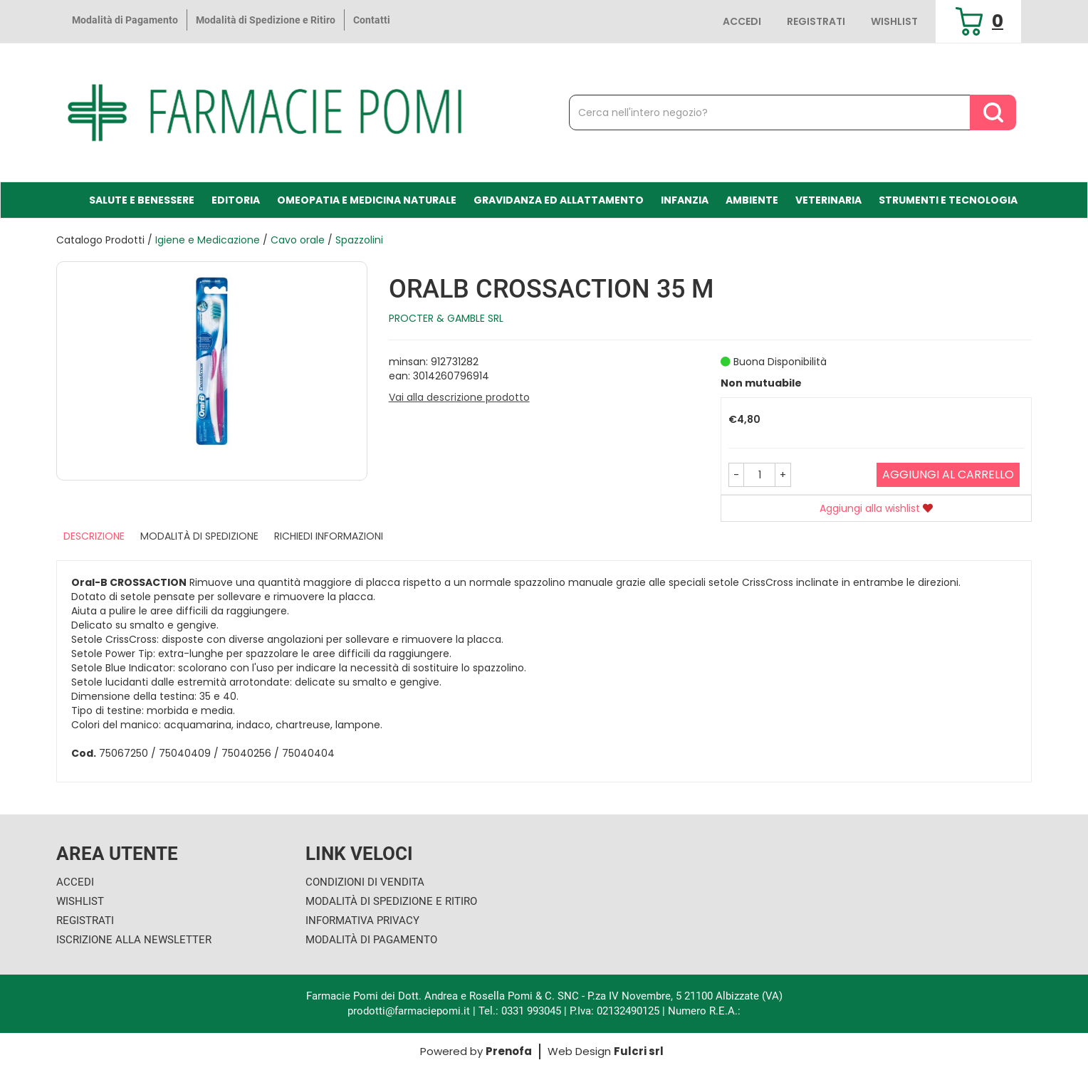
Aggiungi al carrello (948, 474)
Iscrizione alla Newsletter (133, 939)
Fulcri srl (639, 1051)
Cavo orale (298, 240)
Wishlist (894, 21)
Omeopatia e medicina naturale (366, 200)
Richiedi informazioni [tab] (328, 536)
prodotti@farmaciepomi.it (410, 1011)
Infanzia (684, 200)
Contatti (371, 20)
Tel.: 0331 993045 (519, 1011)
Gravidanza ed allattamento (559, 200)
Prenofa (509, 1051)
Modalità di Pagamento (125, 20)
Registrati (816, 21)
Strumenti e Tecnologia (948, 200)
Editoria (235, 200)
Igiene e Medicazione (207, 240)
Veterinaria (828, 200)
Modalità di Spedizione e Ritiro (265, 20)
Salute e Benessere (141, 200)
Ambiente (752, 200)
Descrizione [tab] (94, 536)
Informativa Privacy (362, 920)
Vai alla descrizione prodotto (459, 397)
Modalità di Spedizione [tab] (199, 536)
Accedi (742, 21)
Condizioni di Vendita (364, 882)
